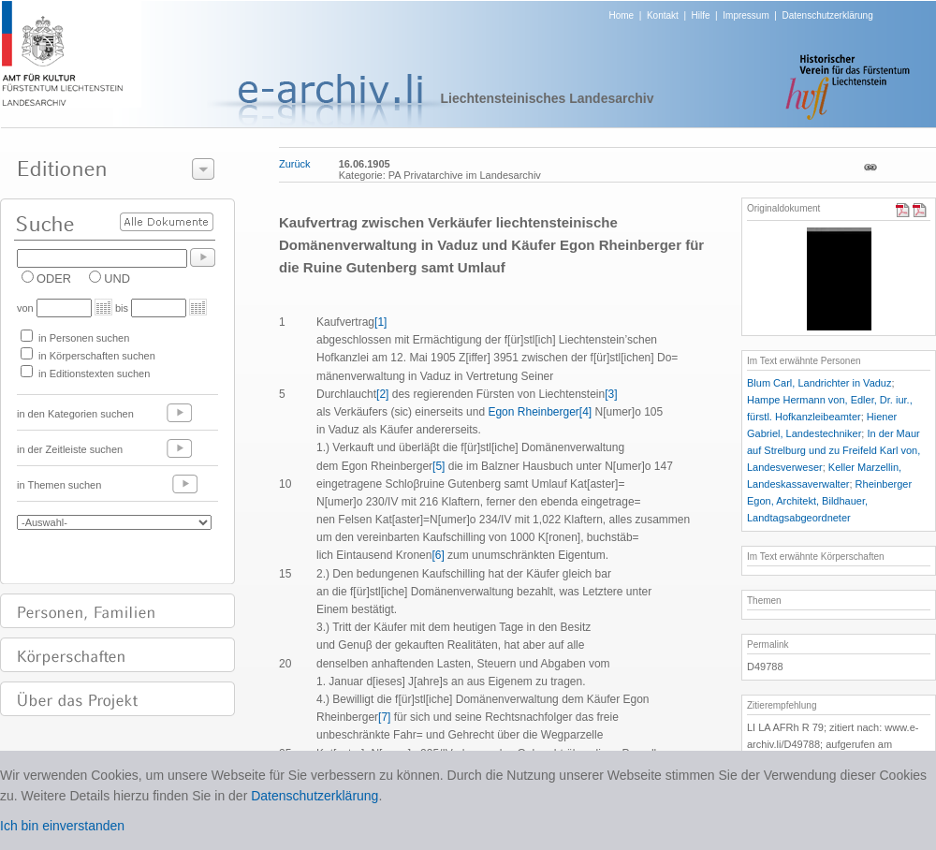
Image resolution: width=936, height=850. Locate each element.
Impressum (745, 15)
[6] (437, 555)
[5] (438, 466)
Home (622, 15)
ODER (54, 278)
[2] (382, 394)
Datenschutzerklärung (827, 15)
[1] (380, 322)
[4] (585, 411)
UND (117, 278)
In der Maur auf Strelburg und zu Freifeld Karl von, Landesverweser (833, 450)
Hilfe (701, 15)
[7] (384, 717)
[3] (611, 394)
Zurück (295, 163)
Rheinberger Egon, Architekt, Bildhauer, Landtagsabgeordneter (829, 500)
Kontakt (663, 15)
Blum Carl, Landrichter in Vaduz (819, 382)
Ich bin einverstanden (62, 825)
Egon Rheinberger (532, 411)
